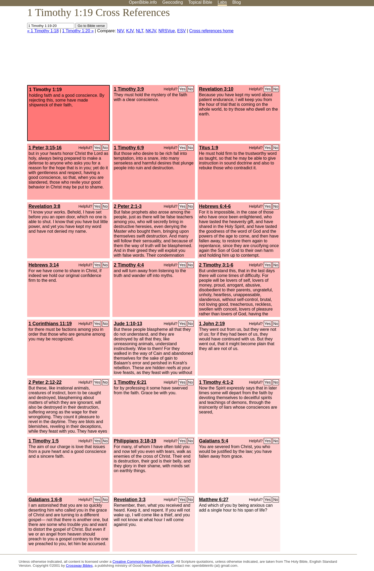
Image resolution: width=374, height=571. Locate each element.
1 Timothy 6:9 (129, 147)
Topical (200, 2)
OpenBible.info (143, 2)
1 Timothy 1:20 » (77, 31)
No (190, 89)
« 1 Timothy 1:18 (43, 31)
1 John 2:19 (212, 323)
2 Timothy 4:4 (129, 265)
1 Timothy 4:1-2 (216, 382)
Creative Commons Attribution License (143, 562)
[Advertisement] (320, 47)
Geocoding (172, 2)
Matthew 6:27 (213, 499)
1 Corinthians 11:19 (50, 323)
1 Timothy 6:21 (130, 382)
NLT (139, 31)
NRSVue (166, 31)
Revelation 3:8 (44, 206)
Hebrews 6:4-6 (215, 206)
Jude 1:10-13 (128, 323)
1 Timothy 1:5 (44, 441)
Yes (182, 89)
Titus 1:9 (208, 147)
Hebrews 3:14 (44, 265)
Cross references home (211, 31)
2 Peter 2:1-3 (128, 206)
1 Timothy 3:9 (129, 89)
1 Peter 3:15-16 (45, 147)
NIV (120, 31)
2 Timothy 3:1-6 (216, 265)
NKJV (150, 31)
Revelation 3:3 (129, 499)
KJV (129, 31)
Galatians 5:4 (213, 441)
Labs (222, 2)
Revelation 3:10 (216, 89)
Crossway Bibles (79, 566)
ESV (181, 31)
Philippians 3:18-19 (135, 441)
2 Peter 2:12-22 (45, 382)
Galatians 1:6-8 (45, 499)
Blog (236, 2)
